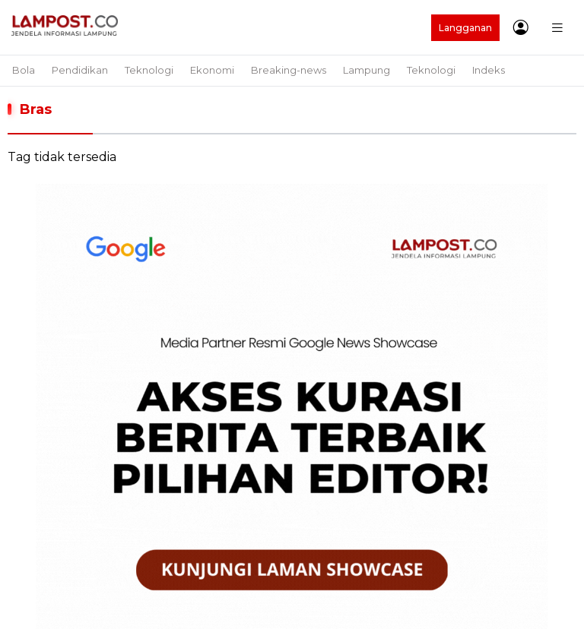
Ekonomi (212, 70)
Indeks (488, 70)
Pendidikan (80, 70)
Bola (23, 70)
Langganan (465, 27)
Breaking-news (288, 70)
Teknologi (149, 70)
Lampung (366, 70)
